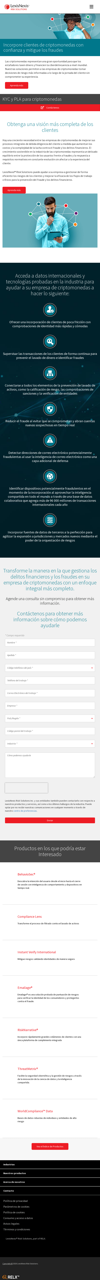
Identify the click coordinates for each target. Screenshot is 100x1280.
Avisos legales (11, 1223)
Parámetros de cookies (16, 1206)
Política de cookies (14, 1212)
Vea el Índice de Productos (50, 1146)
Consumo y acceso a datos (18, 1218)
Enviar (50, 820)
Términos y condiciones (16, 1229)
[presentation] (26, 788)
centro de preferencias (25, 810)
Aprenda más (16, 85)
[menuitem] (50, 1200)
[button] (50, 668)
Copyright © (8, 1263)
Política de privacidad (15, 1201)
